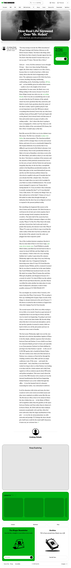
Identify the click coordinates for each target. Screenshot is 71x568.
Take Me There (52, 557)
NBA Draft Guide (26, 7)
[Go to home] (8, 2)
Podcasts (60, 3)
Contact (13, 524)
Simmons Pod (51, 7)
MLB (20, 7)
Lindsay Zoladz (12, 47)
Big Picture (67, 7)
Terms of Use (6, 563)
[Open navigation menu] (67, 2)
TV (33, 7)
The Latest (5, 7)
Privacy (11, 563)
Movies (38, 7)
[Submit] (65, 59)
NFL (15, 7)
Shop (58, 524)
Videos (52, 3)
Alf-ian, (47, 82)
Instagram (63, 563)
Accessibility (17, 563)
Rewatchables (59, 7)
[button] (36, 2)
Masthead (35, 524)
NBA (11, 7)
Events (44, 7)
